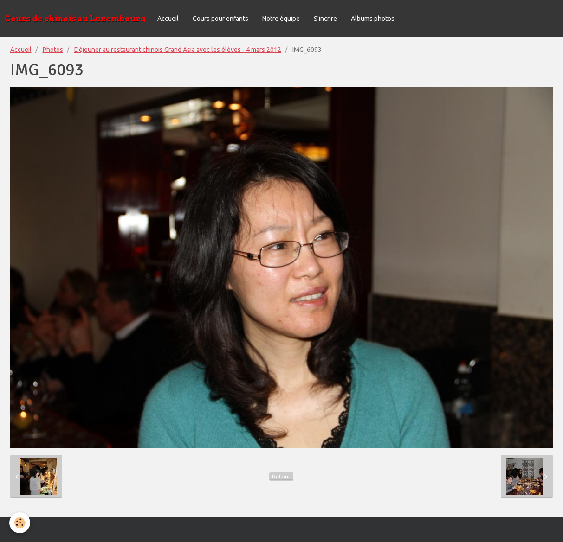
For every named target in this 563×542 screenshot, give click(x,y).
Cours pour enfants (220, 18)
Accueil (168, 18)
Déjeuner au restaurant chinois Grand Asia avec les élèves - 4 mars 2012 (177, 49)
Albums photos (373, 18)
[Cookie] (19, 522)
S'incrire (325, 18)
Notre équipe (281, 18)
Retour (281, 476)
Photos (53, 49)
